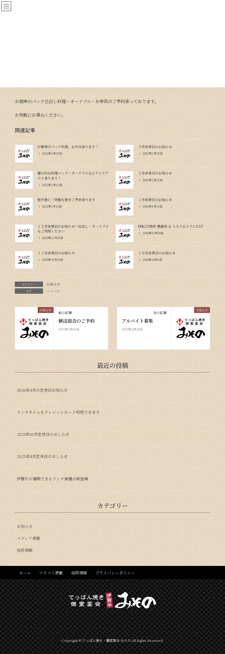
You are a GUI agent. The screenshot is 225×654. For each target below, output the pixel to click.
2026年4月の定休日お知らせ (42, 390)
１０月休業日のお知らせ (156, 252)
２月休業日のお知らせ (155, 173)
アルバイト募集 (137, 321)
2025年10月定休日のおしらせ (43, 434)
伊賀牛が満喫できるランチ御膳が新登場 (52, 479)
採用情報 (25, 550)
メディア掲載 (28, 538)
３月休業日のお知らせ (155, 146)
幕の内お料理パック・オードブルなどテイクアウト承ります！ (73, 175)
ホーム (25, 573)
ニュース (53, 290)
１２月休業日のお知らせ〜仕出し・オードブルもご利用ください (73, 229)
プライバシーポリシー (115, 573)
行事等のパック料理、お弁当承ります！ (68, 146)
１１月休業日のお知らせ (56, 252)
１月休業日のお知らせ (155, 199)
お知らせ (53, 284)
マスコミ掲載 (51, 573)
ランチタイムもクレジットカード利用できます (58, 412)
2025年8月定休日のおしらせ (42, 456)
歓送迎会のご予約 (76, 321)
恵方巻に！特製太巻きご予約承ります (66, 199)
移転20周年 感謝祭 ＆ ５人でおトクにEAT (170, 226)
